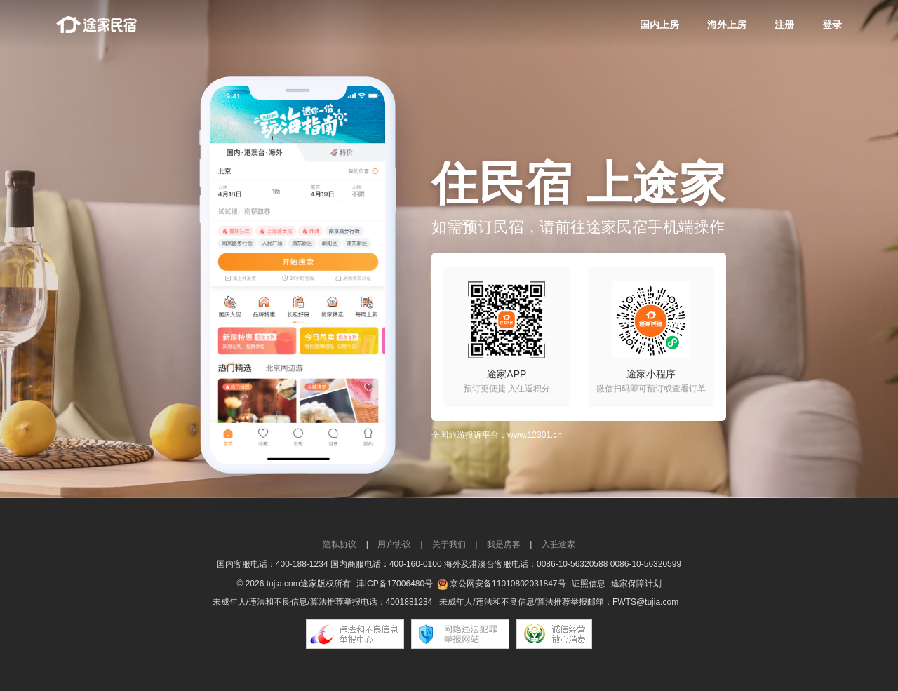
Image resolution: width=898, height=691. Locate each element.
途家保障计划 (636, 584)
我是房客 (504, 544)
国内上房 (659, 24)
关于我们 (449, 544)
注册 (784, 24)
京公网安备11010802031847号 (507, 584)
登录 (832, 24)
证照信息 (588, 584)
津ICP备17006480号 (394, 584)
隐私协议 (339, 544)
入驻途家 (558, 544)
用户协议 (394, 544)
